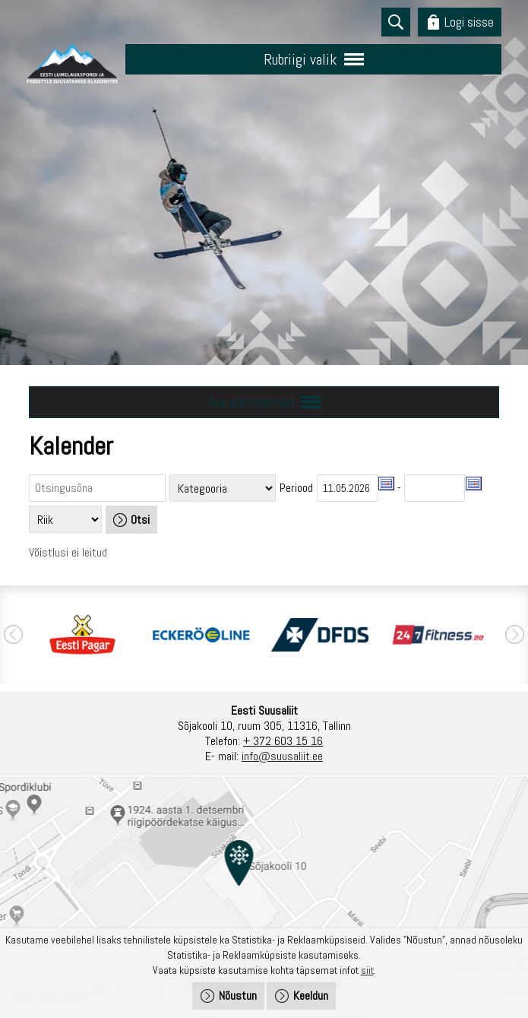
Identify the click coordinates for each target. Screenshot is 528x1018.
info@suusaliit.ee (282, 756)
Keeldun (310, 996)
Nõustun (238, 996)
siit (367, 970)
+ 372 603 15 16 (283, 741)
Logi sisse (469, 21)
